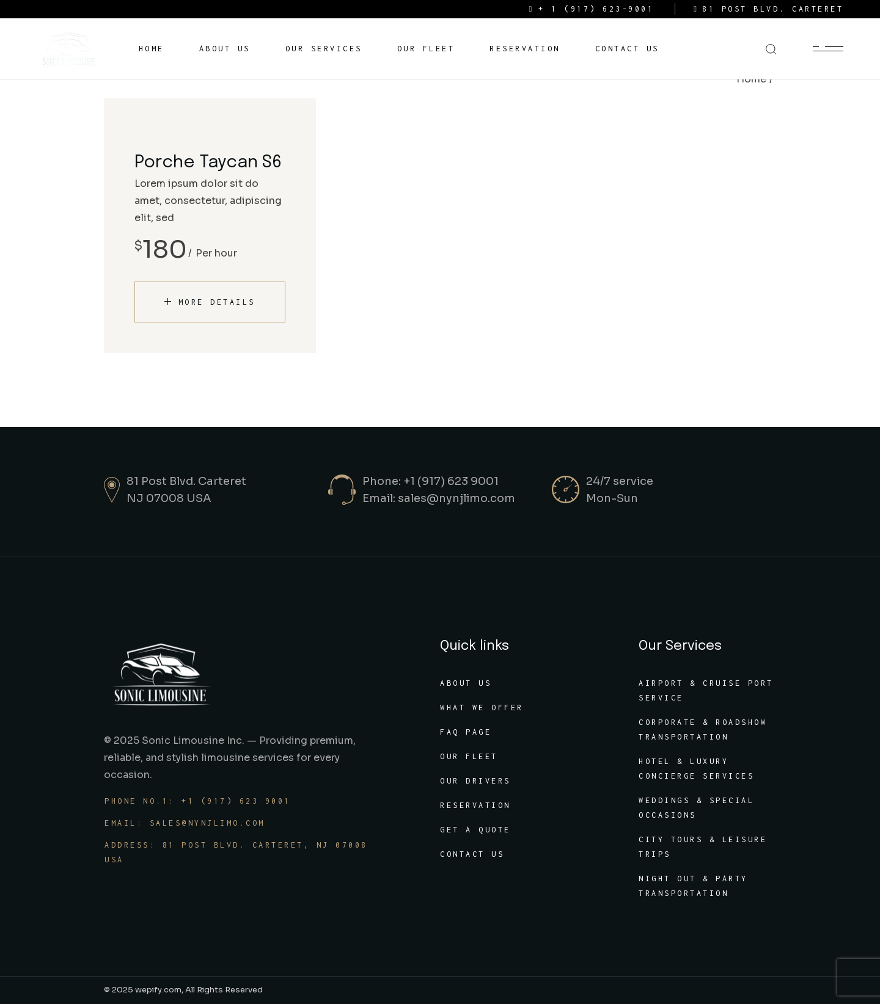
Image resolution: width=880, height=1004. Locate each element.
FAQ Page (465, 732)
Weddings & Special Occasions (696, 808)
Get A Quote (475, 829)
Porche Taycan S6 (208, 163)
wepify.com (158, 989)
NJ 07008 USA (169, 498)
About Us (465, 683)
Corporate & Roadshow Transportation (703, 729)
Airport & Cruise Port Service (706, 690)
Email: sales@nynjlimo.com (438, 498)
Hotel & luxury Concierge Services (696, 768)
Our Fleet (469, 756)
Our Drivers (475, 780)
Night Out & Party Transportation (693, 886)
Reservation (475, 805)
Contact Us (472, 854)
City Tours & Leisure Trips (703, 847)
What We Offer (482, 707)
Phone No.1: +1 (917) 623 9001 (198, 801)
